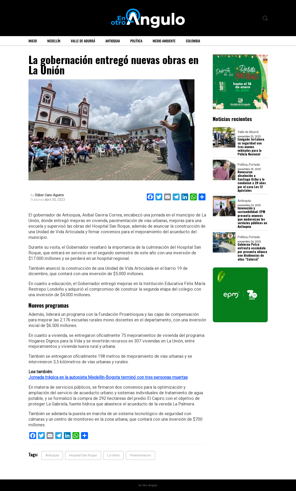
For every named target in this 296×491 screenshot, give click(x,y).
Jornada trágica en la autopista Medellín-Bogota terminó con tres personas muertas (108, 377)
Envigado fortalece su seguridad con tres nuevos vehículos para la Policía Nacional (251, 146)
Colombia (193, 40)
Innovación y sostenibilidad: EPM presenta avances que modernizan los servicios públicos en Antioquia (252, 217)
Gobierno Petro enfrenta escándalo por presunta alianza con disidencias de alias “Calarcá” (252, 251)
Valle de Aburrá (83, 40)
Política (136, 40)
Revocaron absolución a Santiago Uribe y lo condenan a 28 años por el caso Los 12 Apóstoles (252, 181)
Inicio (32, 40)
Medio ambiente (164, 40)
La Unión (113, 455)
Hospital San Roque (83, 455)
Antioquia (112, 40)
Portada (254, 164)
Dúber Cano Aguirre (49, 195)
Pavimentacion (140, 455)
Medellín (53, 40)
